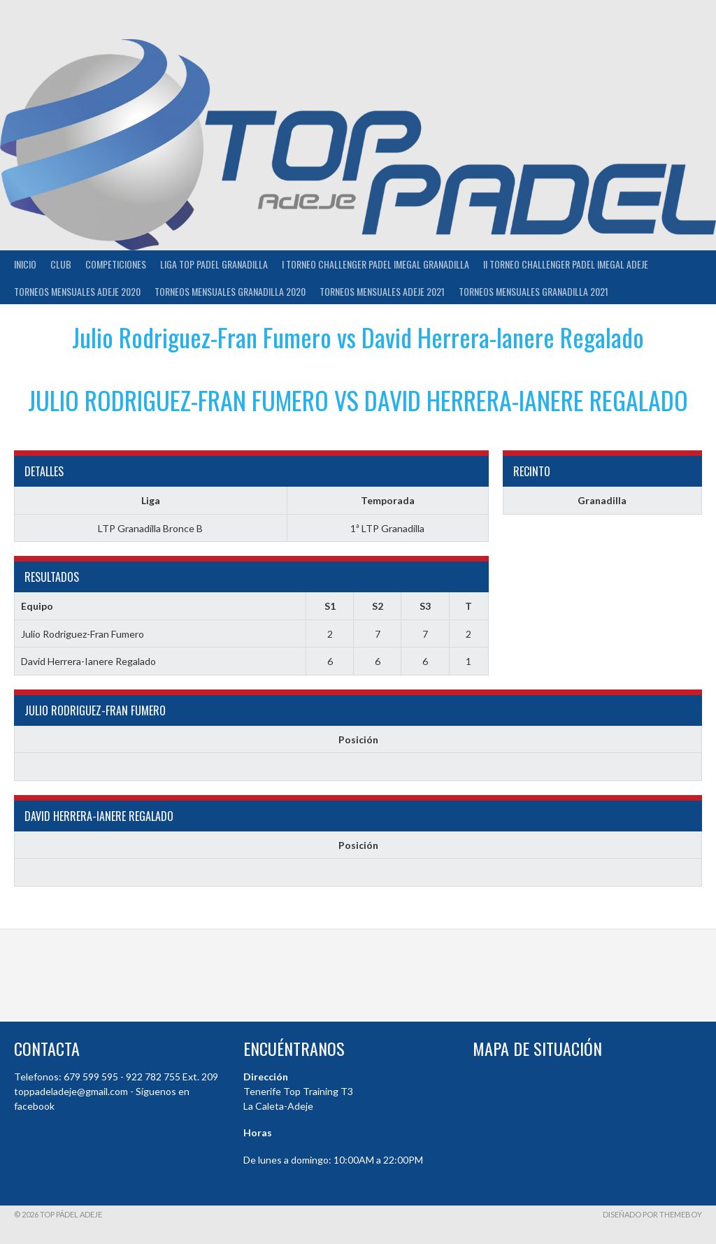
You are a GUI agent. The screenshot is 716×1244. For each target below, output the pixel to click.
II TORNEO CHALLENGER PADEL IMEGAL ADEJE (565, 264)
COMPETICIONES (115, 264)
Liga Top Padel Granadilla (214, 264)
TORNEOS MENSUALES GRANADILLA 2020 (230, 291)
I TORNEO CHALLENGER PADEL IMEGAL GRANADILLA (375, 264)
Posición (358, 739)
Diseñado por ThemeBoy (652, 1214)
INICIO (25, 264)
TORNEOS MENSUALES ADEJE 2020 (77, 291)
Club (60, 264)
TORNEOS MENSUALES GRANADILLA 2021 (533, 291)
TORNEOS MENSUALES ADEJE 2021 (382, 291)
